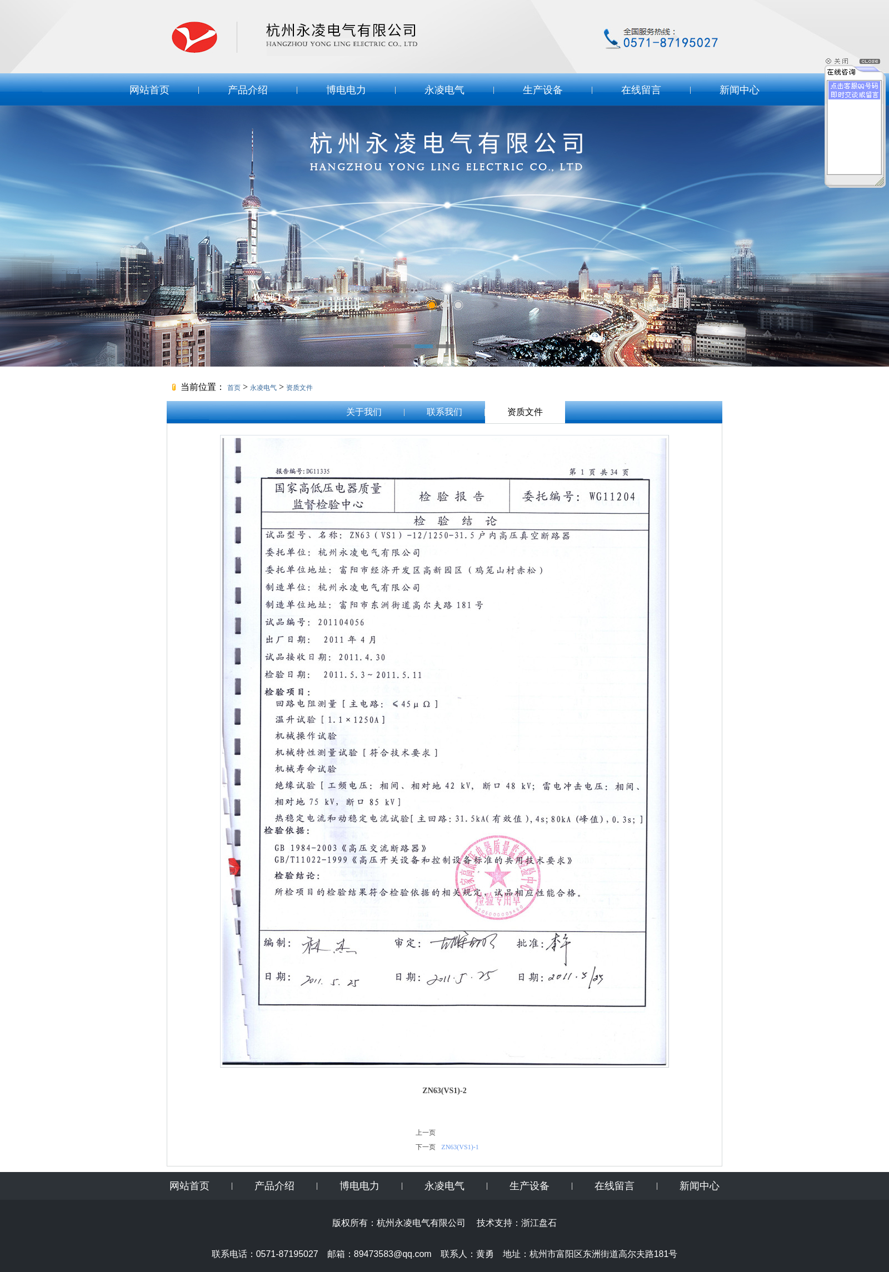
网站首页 (149, 90)
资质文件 (299, 388)
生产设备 (543, 90)
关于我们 (364, 412)
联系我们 (444, 412)
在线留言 (641, 90)
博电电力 (346, 90)
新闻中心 (740, 90)
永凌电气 (444, 90)
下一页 (426, 1147)
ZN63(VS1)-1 (459, 1147)
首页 (234, 388)
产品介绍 (248, 90)
